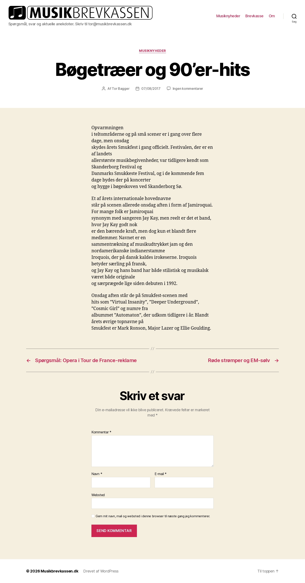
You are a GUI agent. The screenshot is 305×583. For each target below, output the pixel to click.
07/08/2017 (150, 88)
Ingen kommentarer (188, 88)
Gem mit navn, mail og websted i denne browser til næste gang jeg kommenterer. (153, 516)
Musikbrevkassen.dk (59, 571)
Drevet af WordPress (101, 571)
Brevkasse (254, 16)
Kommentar (101, 432)
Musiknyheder (228, 16)
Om (272, 16)
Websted (98, 495)
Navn (96, 474)
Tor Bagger (120, 88)
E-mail (161, 474)
